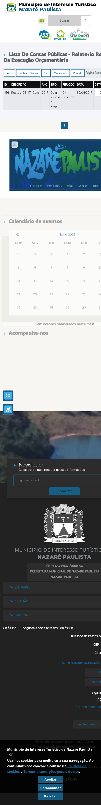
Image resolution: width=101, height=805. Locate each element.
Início (9, 73)
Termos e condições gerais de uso (51, 772)
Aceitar (50, 779)
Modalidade (60, 73)
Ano (46, 73)
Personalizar (50, 788)
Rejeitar (50, 796)
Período (77, 73)
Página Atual (93, 73)
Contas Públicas (28, 73)
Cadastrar (64, 491)
